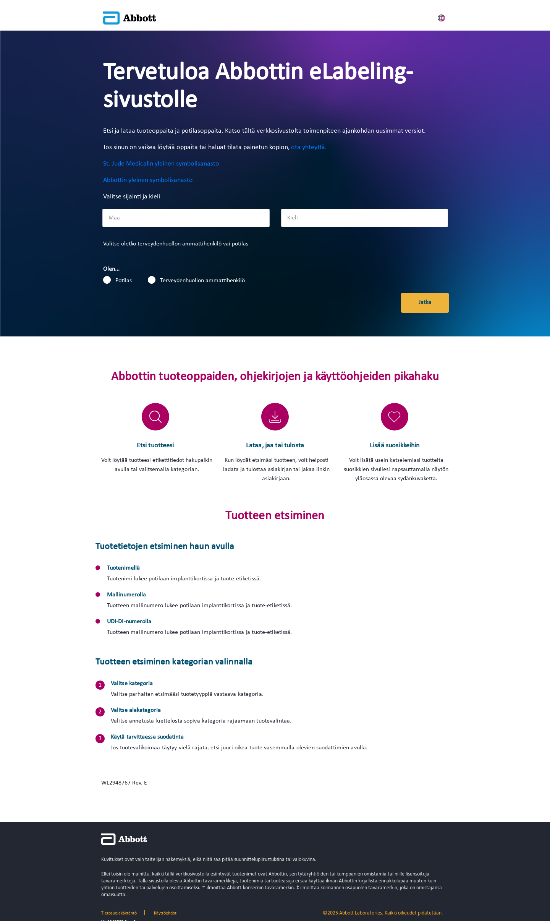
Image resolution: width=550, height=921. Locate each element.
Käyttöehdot (165, 913)
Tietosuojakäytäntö (119, 913)
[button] (441, 17)
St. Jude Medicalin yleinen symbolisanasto (161, 163)
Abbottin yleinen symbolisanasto (148, 180)
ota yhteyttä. (309, 147)
